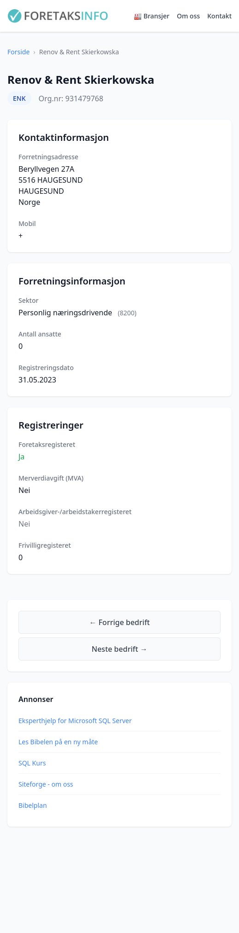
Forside (18, 51)
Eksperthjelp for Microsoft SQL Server (74, 720)
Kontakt (219, 16)
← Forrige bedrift (119, 622)
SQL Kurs (32, 763)
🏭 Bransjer (151, 16)
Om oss (188, 16)
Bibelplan (32, 805)
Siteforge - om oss (45, 784)
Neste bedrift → (120, 649)
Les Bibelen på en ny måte (58, 741)
